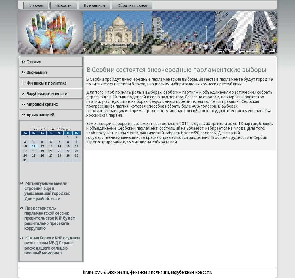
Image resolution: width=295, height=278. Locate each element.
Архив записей (40, 115)
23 (76, 151)
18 (33, 151)
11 (33, 146)
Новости (64, 5)
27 (50, 155)
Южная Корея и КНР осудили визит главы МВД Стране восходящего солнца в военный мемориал (52, 246)
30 (76, 155)
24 (25, 155)
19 (42, 151)
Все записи (94, 5)
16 (76, 146)
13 (50, 146)
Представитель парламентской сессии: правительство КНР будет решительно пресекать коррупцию (49, 218)
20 (50, 151)
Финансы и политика (46, 83)
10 (25, 146)
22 (68, 151)
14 (59, 146)
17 (25, 151)
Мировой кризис (42, 104)
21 (59, 151)
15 (68, 146)
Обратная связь (132, 5)
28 (59, 155)
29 (68, 155)
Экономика (37, 72)
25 (33, 155)
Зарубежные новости (47, 93)
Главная (36, 5)
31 (25, 160)
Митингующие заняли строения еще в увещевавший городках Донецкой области (47, 191)
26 (42, 155)
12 (42, 146)
